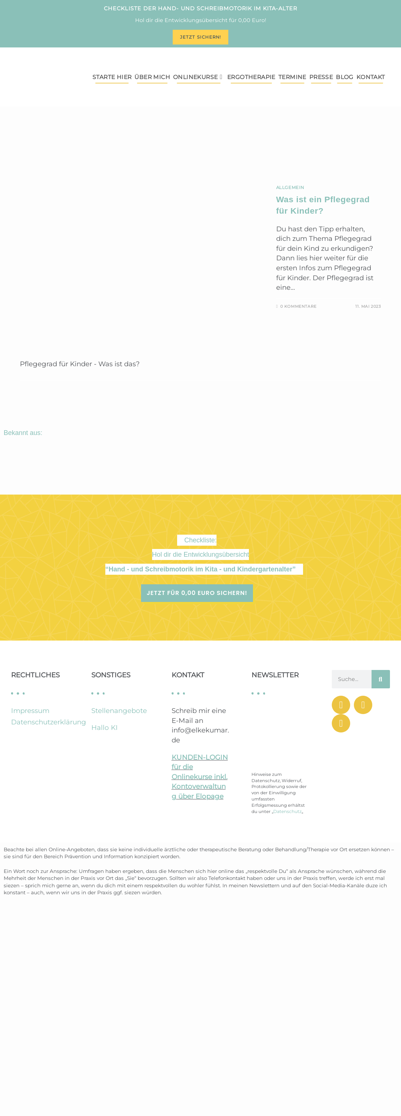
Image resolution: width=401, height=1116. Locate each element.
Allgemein (290, 187)
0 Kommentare (298, 306)
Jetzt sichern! (200, 37)
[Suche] (381, 679)
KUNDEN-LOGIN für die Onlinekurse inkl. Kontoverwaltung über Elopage (200, 777)
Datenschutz (287, 811)
